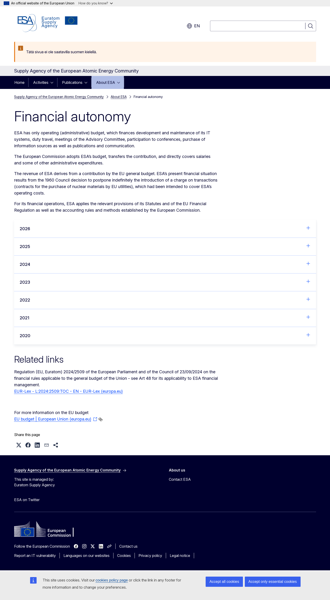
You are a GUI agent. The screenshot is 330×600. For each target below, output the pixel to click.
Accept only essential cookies (272, 582)
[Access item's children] (53, 82)
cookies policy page (112, 580)
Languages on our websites (86, 555)
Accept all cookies (224, 582)
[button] (18, 445)
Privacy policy (150, 555)
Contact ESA (180, 479)
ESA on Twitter (27, 499)
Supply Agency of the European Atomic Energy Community (59, 97)
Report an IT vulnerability (35, 555)
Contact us (128, 546)
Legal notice (180, 555)
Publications (72, 82)
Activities (40, 82)
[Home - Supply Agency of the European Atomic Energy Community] (47, 23)
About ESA (105, 82)
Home (19, 82)
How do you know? (96, 3)
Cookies (124, 555)
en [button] (193, 26)
